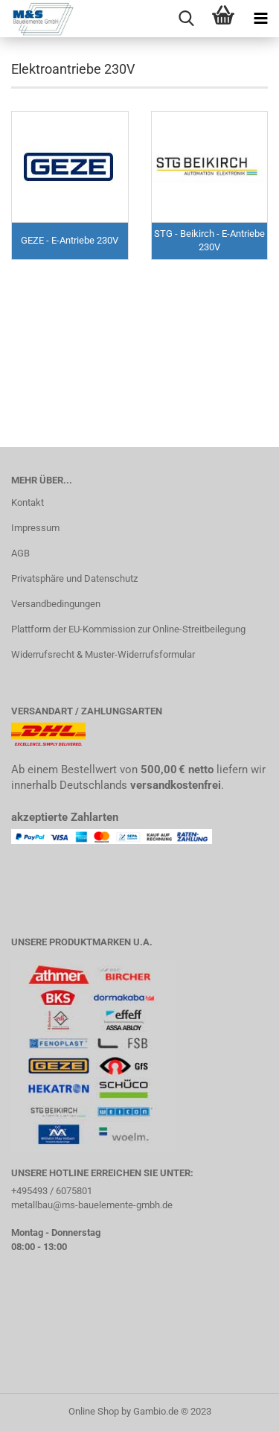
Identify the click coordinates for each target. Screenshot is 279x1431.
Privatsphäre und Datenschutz (74, 578)
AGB (20, 553)
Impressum (35, 527)
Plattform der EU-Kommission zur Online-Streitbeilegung (128, 629)
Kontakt (27, 502)
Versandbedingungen (55, 603)
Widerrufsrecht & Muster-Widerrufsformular (103, 654)
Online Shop (93, 1411)
